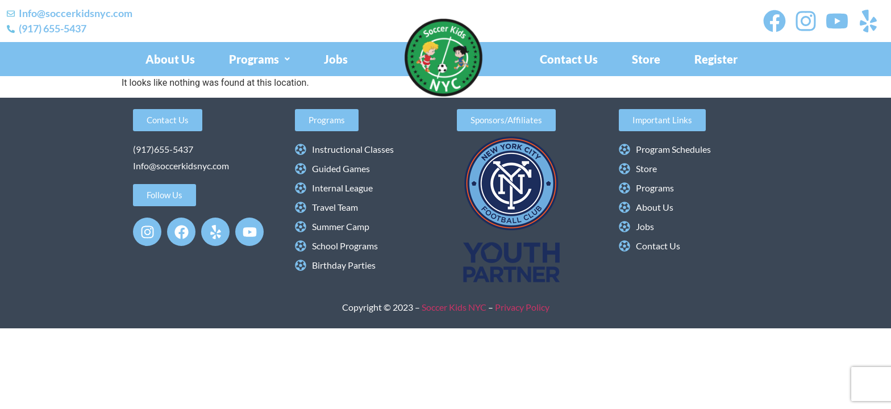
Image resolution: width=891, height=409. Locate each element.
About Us (170, 59)
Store (646, 59)
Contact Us (569, 59)
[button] (259, 59)
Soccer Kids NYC (455, 307)
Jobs (336, 59)
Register (716, 59)
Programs (259, 59)
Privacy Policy (522, 307)
